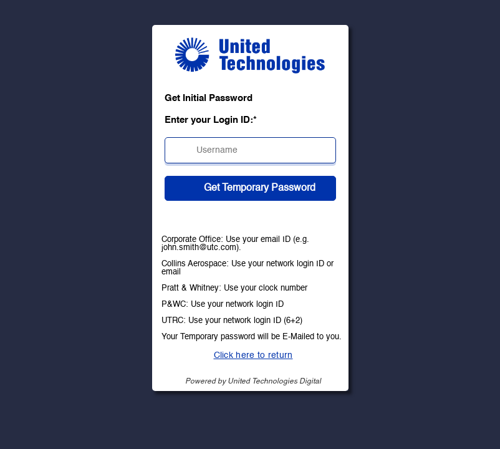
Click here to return (253, 355)
